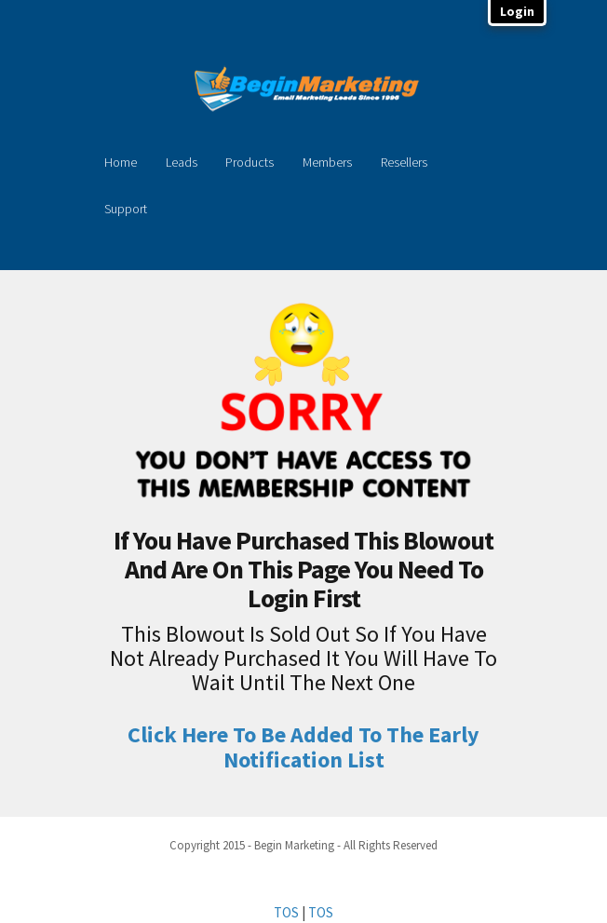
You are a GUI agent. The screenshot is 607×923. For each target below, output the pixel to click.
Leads (181, 162)
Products (249, 162)
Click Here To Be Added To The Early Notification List (303, 747)
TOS (286, 912)
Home (120, 162)
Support (125, 208)
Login (517, 11)
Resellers (404, 162)
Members (327, 162)
